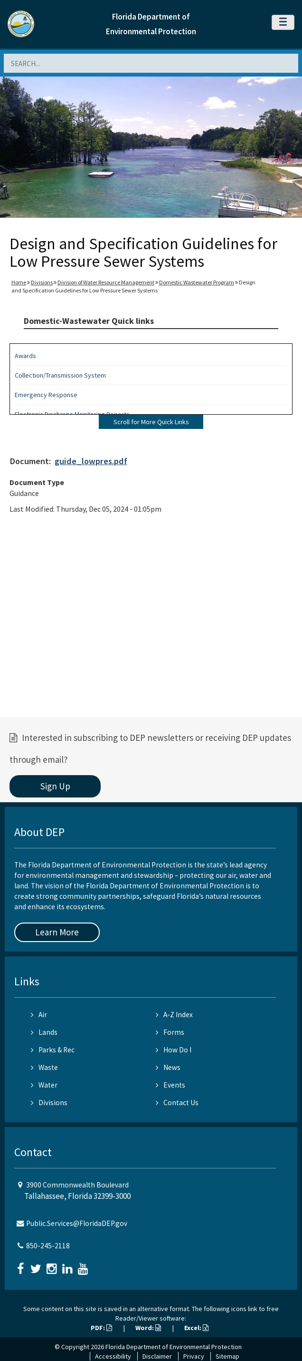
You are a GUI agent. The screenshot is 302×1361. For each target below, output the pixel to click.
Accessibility (113, 1356)
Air (39, 1014)
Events (170, 1084)
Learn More (57, 932)
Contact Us (177, 1102)
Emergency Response (46, 394)
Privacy (193, 1356)
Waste (44, 1067)
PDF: (101, 1327)
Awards (25, 355)
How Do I (173, 1049)
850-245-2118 (48, 1245)
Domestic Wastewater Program (196, 282)
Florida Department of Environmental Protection (173, 1346)
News (168, 1067)
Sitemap (227, 1356)
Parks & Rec (53, 1049)
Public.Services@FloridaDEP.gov (76, 1223)
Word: (148, 1327)
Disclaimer (157, 1356)
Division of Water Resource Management (105, 282)
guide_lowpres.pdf (91, 461)
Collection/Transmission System (60, 375)
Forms (170, 1032)
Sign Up (55, 786)
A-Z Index (174, 1014)
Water (44, 1084)
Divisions (42, 282)
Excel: (196, 1327)
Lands (44, 1032)
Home (18, 282)
